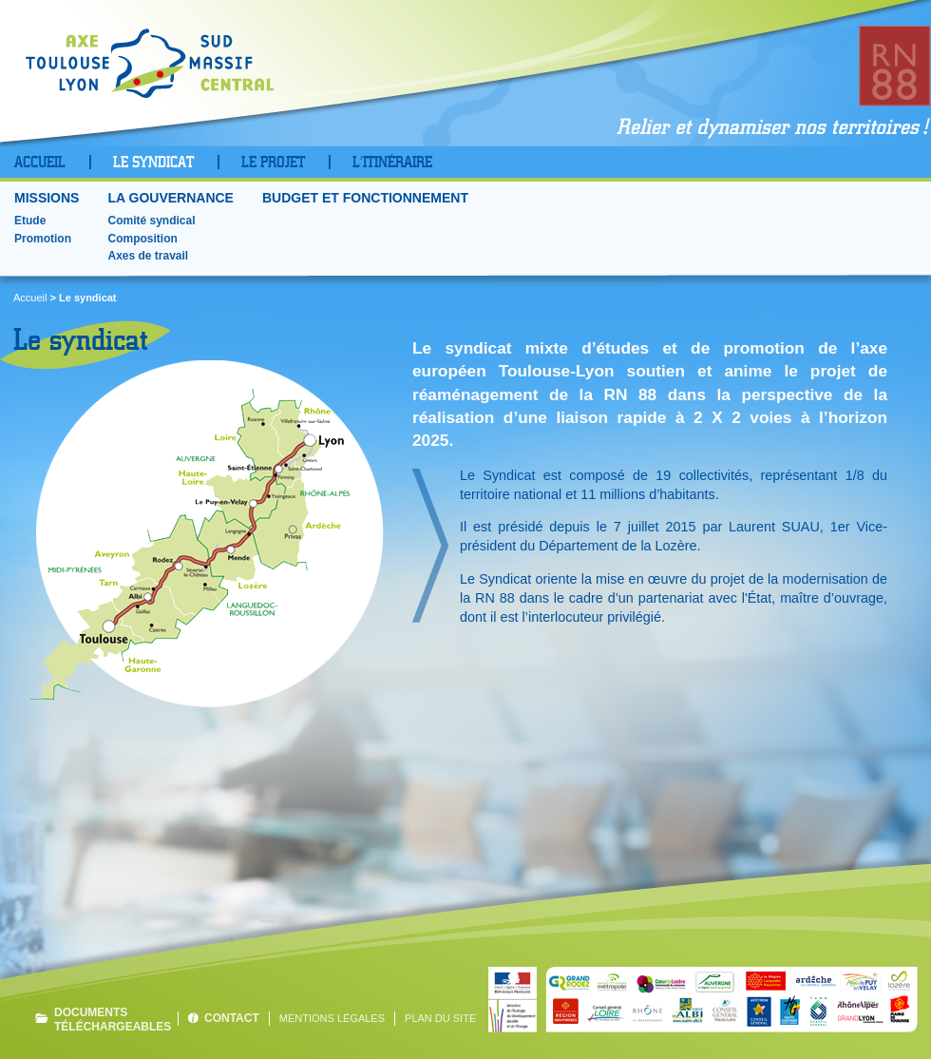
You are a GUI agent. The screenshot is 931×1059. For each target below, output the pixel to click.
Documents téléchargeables (111, 1019)
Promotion (42, 238)
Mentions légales (332, 1018)
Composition (142, 238)
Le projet (273, 162)
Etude (30, 220)
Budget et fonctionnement (365, 198)
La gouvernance (170, 198)
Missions (46, 198)
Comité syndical (151, 220)
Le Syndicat (153, 162)
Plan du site (440, 1018)
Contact (231, 1018)
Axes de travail (147, 255)
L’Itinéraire (392, 162)
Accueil (40, 162)
